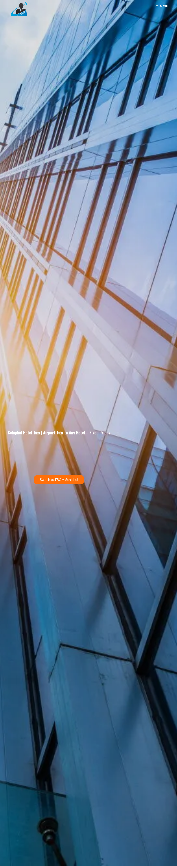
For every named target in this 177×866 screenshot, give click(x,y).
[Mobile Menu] (162, 6)
